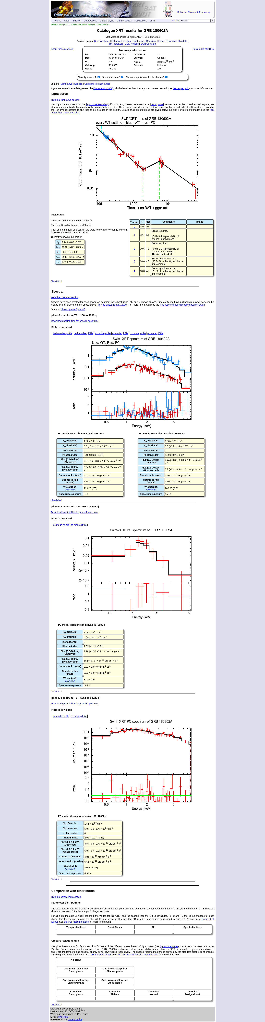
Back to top (56, 281)
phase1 (65, 309)
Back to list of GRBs (203, 49)
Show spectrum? (111, 77)
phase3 (81, 309)
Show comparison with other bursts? (145, 77)
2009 (160, 104)
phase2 (73, 309)
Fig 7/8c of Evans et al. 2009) (112, 304)
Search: (184, 21)
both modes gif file (83, 333)
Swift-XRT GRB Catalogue (84, 24)
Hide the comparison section (66, 897)
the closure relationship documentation (138, 954)
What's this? (70, 490)
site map (175, 20)
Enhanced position (121, 41)
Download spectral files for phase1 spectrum (74, 321)
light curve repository (97, 104)
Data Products (124, 20)
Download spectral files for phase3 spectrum (74, 703)
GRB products (64, 24)
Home (58, 20)
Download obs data (177, 41)
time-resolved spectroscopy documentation (182, 304)
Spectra (78, 83)
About (67, 20)
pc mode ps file (138, 333)
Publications (140, 20)
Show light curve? (87, 77)
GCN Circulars (148, 43)
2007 (153, 104)
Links (152, 20)
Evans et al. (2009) (103, 88)
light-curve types (169, 946)
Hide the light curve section (65, 100)
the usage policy (181, 88)
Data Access (90, 20)
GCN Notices (132, 43)
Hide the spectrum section (64, 297)
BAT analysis (116, 43)
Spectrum (151, 41)
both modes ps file (62, 333)
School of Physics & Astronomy (193, 12)
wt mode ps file (103, 333)
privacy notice (75, 1019)
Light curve (138, 41)
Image (161, 41)
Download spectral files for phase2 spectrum (74, 512)
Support (77, 20)
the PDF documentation (76, 921)
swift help (63, 1016)
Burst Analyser (101, 41)
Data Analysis (107, 20)
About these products (62, 49)
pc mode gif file (155, 333)
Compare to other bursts (97, 83)
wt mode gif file (120, 333)
